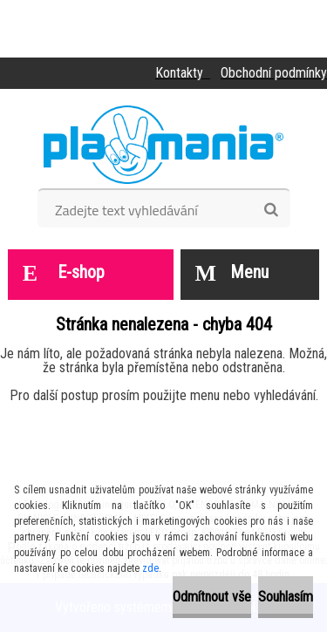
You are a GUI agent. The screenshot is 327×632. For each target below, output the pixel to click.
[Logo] (163, 144)
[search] (270, 210)
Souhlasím (285, 596)
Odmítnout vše (212, 596)
